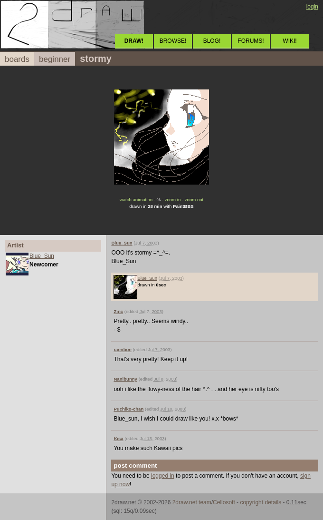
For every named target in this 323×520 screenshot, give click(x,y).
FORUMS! (251, 41)
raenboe (122, 349)
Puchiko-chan (128, 409)
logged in (162, 475)
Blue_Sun (41, 256)
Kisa (118, 438)
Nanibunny (125, 379)
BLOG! (212, 41)
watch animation (136, 199)
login (312, 6)
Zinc (118, 311)
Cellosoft (224, 502)
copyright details (260, 502)
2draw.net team (191, 502)
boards (17, 59)
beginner (54, 59)
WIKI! (289, 41)
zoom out (194, 199)
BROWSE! (173, 41)
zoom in (173, 199)
